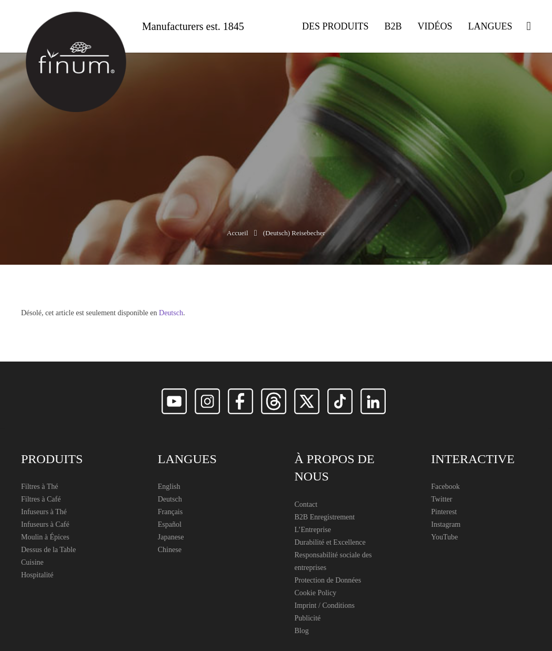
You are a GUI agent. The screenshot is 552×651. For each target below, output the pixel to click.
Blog (302, 631)
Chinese (170, 550)
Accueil (237, 233)
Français (170, 512)
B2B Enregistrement (325, 517)
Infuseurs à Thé (44, 512)
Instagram (445, 524)
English (169, 486)
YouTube (444, 537)
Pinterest (444, 512)
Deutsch (171, 313)
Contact (306, 504)
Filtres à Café (41, 499)
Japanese (171, 537)
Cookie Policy (316, 593)
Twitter (441, 499)
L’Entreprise (313, 530)
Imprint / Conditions (325, 605)
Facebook (445, 486)
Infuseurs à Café (45, 524)
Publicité (308, 618)
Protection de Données (328, 580)
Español (170, 524)
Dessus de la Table (48, 550)
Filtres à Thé (39, 486)
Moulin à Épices (45, 537)
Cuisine (32, 562)
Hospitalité (37, 575)
